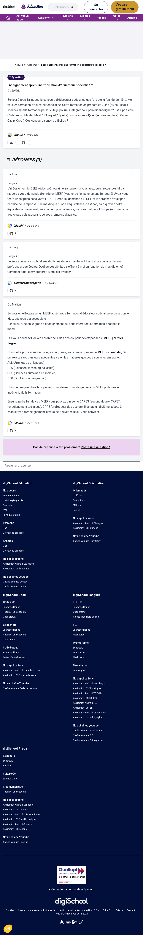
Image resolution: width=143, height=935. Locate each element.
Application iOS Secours (15, 829)
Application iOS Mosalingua (87, 688)
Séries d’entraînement (14, 657)
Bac (5, 528)
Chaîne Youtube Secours (15, 842)
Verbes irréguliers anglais (86, 616)
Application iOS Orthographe (87, 717)
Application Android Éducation (18, 564)
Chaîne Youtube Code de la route (20, 688)
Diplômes (78, 495)
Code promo (79, 612)
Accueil (19, 65)
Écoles (76, 510)
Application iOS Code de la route (19, 675)
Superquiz (78, 647)
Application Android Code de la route (21, 670)
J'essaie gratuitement (124, 7)
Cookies (10, 910)
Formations (79, 500)
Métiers (77, 505)
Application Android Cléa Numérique (21, 814)
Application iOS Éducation (16, 568)
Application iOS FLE (83, 708)
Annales (7, 765)
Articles (132, 17)
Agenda (101, 17)
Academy (32, 65)
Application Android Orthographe (89, 712)
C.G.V (96, 910)
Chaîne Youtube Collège (15, 581)
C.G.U (87, 910)
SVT (5, 510)
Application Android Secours (17, 824)
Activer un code (22, 17)
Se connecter (96, 7)
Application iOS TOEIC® (85, 698)
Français (7, 505)
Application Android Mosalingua (89, 683)
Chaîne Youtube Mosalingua (87, 730)
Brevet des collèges (13, 533)
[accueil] (8, 17)
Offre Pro (107, 910)
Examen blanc (10, 778)
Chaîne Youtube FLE (83, 735)
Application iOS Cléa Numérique (19, 819)
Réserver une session (14, 612)
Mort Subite (79, 652)
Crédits (119, 910)
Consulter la (71, 889)
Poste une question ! (95, 447)
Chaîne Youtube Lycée (14, 586)
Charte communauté (28, 910)
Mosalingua (79, 670)
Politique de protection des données (61, 910)
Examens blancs (11, 607)
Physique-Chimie (11, 515)
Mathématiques (11, 495)
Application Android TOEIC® (87, 693)
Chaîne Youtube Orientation (87, 541)
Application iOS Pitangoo (85, 528)
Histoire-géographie (13, 500)
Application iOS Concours (16, 809)
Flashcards (79, 634)
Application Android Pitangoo (88, 523)
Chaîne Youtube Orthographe (88, 740)
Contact (131, 910)
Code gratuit (9, 616)
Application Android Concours (18, 805)
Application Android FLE (85, 703)
